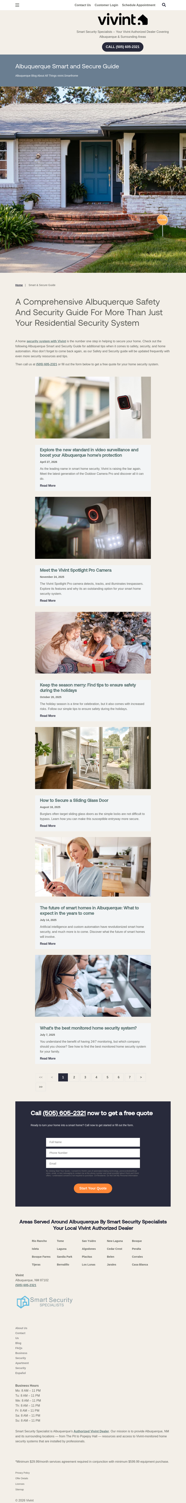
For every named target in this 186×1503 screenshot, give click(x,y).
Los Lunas (88, 1264)
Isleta (35, 1248)
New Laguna (115, 1240)
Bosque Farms (41, 1256)
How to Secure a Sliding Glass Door (74, 801)
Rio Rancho (39, 1240)
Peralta (136, 1248)
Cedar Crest (114, 1248)
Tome (60, 1240)
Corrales (137, 1256)
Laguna (62, 1248)
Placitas (87, 1256)
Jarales (111, 1264)
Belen (110, 1256)
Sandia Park (64, 1256)
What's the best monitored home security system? (88, 1028)
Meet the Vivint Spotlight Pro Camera (75, 570)
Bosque (137, 1240)
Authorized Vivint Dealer (91, 1431)
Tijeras (36, 1264)
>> (41, 1087)
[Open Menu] (17, 5)
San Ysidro (89, 1240)
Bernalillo (63, 1264)
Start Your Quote (93, 1188)
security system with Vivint (46, 341)
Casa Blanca (140, 1264)
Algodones (89, 1248)
